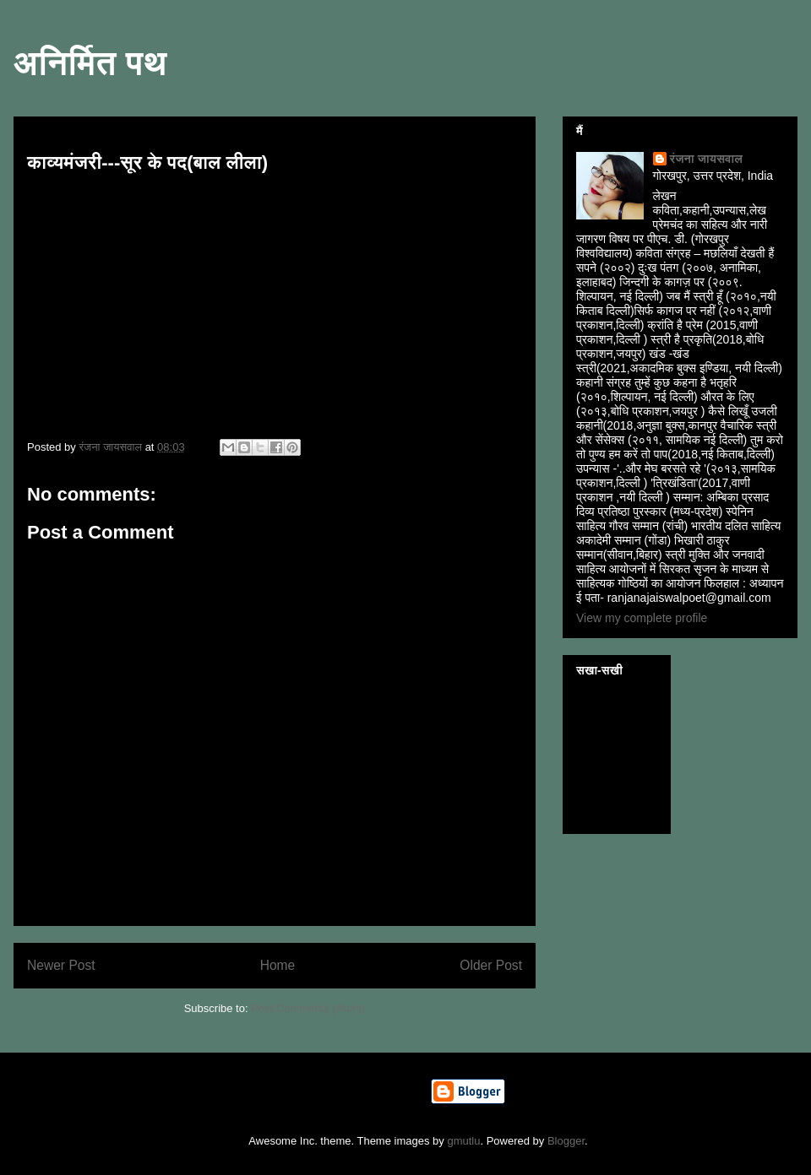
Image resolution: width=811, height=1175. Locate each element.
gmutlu (463, 1140)
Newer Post (61, 965)
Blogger (566, 1140)
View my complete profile (641, 618)
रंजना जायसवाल (706, 158)
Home (278, 965)
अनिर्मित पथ (90, 62)
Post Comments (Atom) (308, 1008)
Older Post (491, 965)
